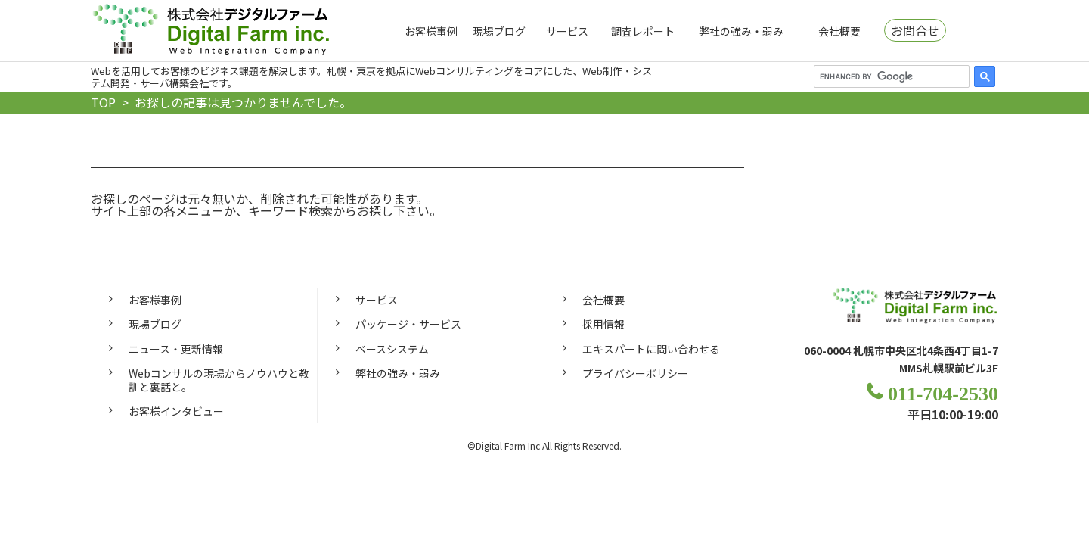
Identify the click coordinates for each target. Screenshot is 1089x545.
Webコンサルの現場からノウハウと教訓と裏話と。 (219, 380)
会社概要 (839, 31)
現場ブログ (499, 31)
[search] (890, 76)
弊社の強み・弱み (741, 31)
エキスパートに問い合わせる (651, 349)
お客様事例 (431, 31)
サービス (567, 31)
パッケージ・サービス (408, 324)
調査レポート (643, 31)
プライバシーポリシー (635, 373)
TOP (103, 102)
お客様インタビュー (176, 411)
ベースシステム (392, 349)
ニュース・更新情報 (176, 349)
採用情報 (603, 324)
